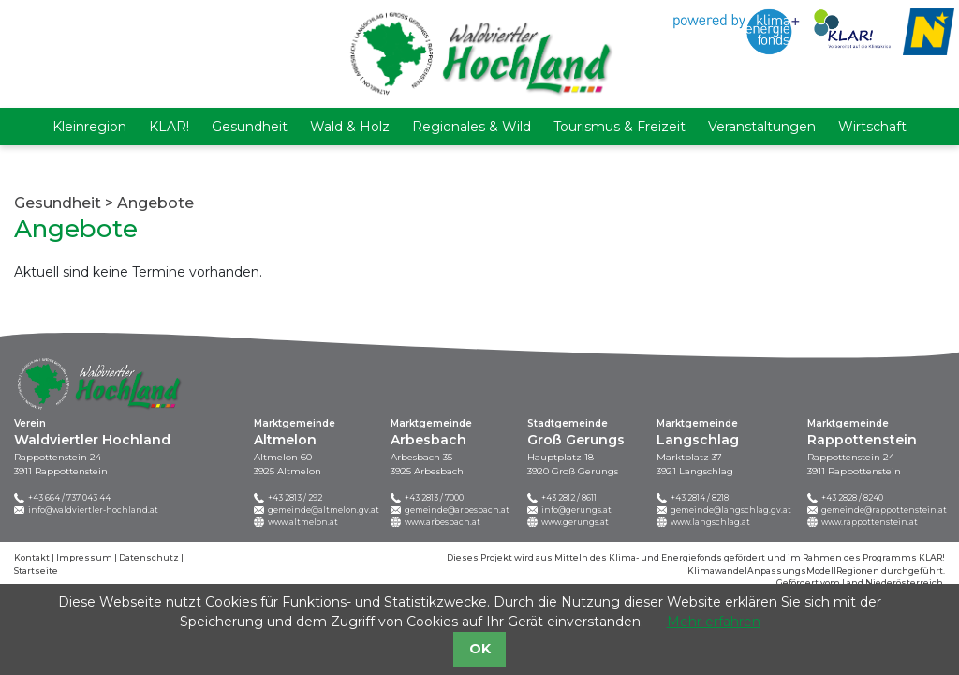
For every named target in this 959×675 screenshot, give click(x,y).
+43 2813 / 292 (295, 497)
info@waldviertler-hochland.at (93, 510)
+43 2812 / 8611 (569, 497)
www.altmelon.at (303, 522)
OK (480, 648)
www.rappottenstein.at (869, 522)
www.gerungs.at (575, 522)
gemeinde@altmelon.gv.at (323, 510)
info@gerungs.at (576, 510)
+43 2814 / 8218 (700, 497)
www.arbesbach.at (442, 522)
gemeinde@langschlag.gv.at (731, 510)
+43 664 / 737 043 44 (69, 497)
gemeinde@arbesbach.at (457, 510)
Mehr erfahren (713, 621)
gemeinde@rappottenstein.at (884, 510)
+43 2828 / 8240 (852, 497)
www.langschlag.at (710, 522)
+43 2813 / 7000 (434, 497)
